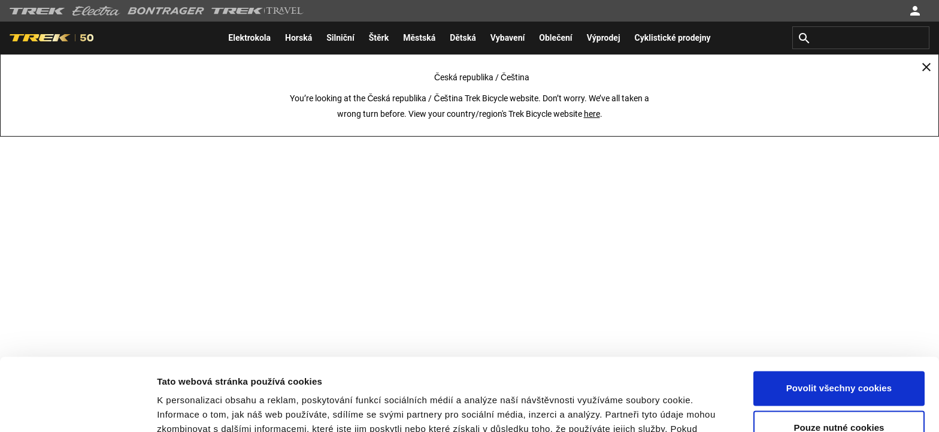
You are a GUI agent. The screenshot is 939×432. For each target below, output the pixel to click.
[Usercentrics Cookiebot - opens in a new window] (77, 409)
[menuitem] (249, 38)
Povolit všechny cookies (839, 320)
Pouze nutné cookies (838, 359)
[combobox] (860, 37)
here (592, 114)
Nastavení (178, 408)
